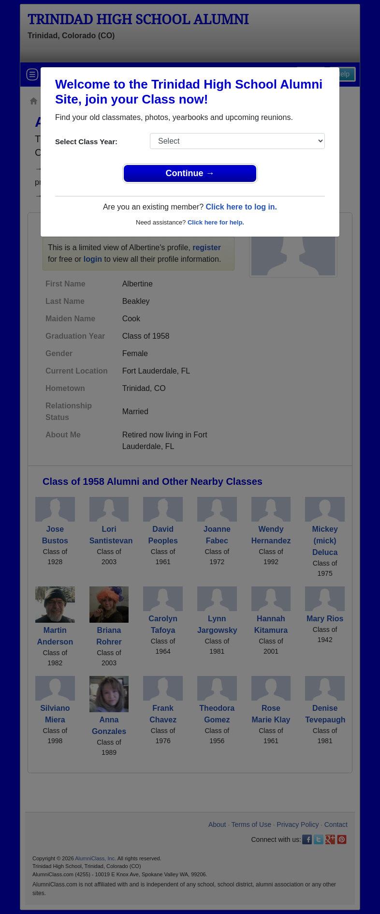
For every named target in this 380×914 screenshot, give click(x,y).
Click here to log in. (241, 207)
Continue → (190, 173)
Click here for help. (216, 222)
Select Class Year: (86, 141)
